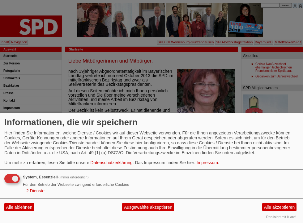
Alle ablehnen (19, 207)
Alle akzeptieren (279, 207)
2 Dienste (34, 190)
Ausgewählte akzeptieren (148, 207)
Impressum (207, 162)
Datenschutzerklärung (112, 162)
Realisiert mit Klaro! (281, 217)
